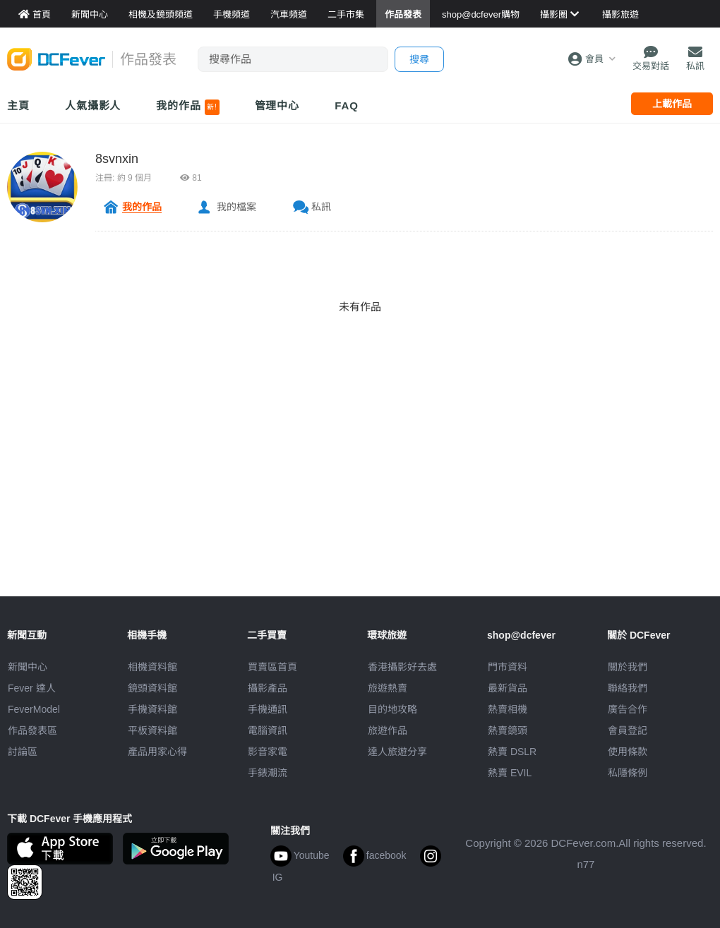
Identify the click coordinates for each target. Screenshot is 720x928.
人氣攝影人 (93, 106)
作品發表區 (32, 730)
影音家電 (267, 751)
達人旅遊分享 (397, 751)
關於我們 (627, 667)
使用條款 (627, 751)
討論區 (22, 751)
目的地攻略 (392, 709)
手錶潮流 (267, 772)
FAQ (347, 106)
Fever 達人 (32, 688)
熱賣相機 (507, 709)
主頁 (18, 106)
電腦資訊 (267, 730)
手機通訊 (267, 709)
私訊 (321, 206)
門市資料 (507, 667)
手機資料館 (152, 709)
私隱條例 (627, 772)
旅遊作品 (387, 730)
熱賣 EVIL (510, 772)
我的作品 (187, 107)
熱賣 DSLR (512, 751)
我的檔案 (236, 206)
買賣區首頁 (272, 667)
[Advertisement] (360, 497)
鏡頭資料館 (152, 688)
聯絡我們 (627, 688)
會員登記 (627, 730)
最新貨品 (507, 688)
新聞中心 (27, 667)
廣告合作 (627, 709)
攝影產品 (267, 688)
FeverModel (34, 709)
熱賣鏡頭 (507, 730)
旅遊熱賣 (387, 688)
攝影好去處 (402, 667)
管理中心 (277, 106)
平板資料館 (152, 730)
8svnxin (116, 159)
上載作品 (672, 103)
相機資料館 (152, 667)
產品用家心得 (157, 751)
